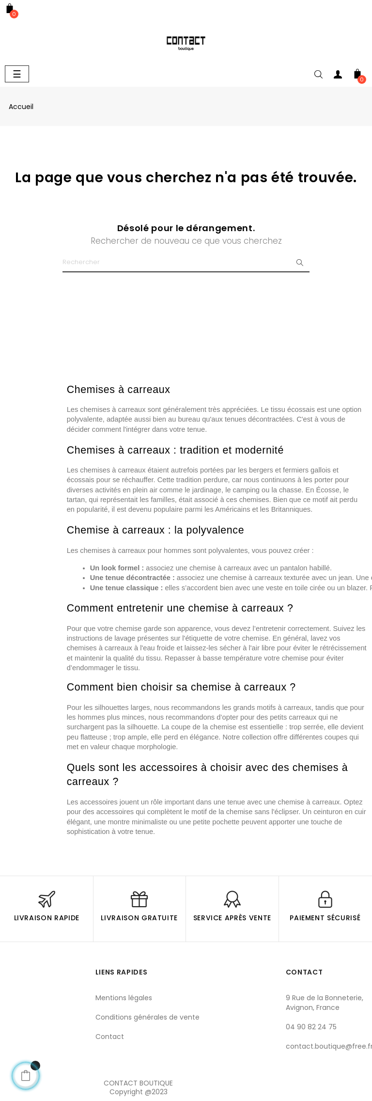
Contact (109, 1036)
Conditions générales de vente (147, 1017)
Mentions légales (123, 998)
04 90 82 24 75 (311, 1027)
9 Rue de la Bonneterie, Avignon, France (324, 1002)
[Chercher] (186, 262)
